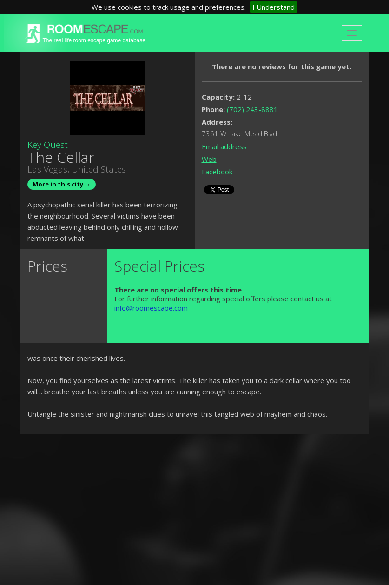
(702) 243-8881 (252, 109)
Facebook (217, 171)
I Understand (273, 7)
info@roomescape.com (151, 307)
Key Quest (47, 145)
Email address (224, 146)
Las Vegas (47, 169)
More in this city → (62, 184)
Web (209, 159)
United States (99, 169)
